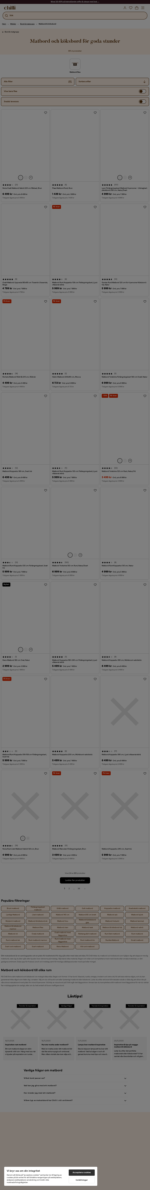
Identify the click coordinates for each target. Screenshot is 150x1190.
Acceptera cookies (82, 1173)
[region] (50, 1176)
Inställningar (82, 1180)
